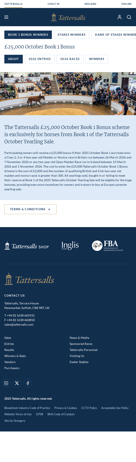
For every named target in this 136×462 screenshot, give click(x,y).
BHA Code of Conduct (61, 414)
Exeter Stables (79, 362)
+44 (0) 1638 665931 (21, 315)
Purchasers (12, 368)
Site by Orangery (14, 420)
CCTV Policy (89, 408)
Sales (7, 337)
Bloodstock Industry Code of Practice (27, 408)
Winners (96, 59)
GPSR (39, 414)
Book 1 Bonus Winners (28, 34)
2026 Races (70, 59)
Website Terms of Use (18, 414)
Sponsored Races (81, 344)
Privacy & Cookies (65, 408)
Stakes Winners (71, 34)
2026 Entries (40, 59)
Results (9, 350)
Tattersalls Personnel (84, 350)
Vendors (10, 362)
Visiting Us (77, 356)
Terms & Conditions (30, 209)
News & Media (79, 337)
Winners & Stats (15, 356)
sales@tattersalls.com (18, 324)
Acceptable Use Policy (115, 408)
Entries (9, 344)
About (13, 59)
